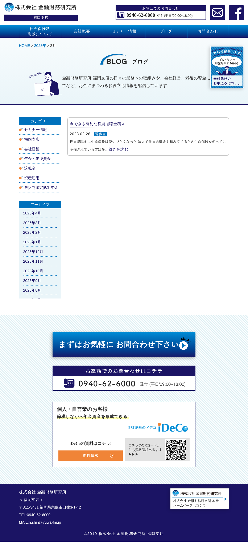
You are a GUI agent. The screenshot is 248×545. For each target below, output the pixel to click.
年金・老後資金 (37, 159)
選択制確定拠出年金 (41, 188)
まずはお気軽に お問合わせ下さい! (125, 343)
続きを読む (118, 149)
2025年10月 (33, 271)
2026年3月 (32, 223)
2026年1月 (32, 242)
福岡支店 (31, 139)
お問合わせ (208, 31)
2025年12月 (33, 252)
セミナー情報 (124, 31)
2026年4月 (32, 213)
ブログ (166, 31)
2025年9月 (32, 281)
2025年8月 (32, 290)
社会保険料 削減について (40, 31)
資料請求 (90, 455)
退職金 (100, 134)
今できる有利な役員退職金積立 (97, 124)
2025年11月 (33, 261)
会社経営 (31, 149)
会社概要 (82, 31)
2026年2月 (32, 232)
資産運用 (31, 178)
